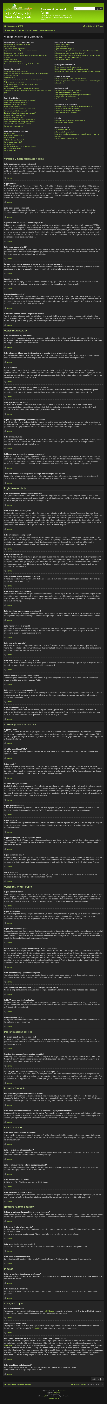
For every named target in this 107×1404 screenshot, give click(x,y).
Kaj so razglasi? (9, 144)
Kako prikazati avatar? (11, 86)
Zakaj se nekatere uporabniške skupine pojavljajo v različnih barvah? (78, 55)
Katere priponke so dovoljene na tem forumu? (70, 120)
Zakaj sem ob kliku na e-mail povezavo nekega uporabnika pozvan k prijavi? (27, 92)
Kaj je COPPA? (9, 46)
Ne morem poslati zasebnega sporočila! (68, 67)
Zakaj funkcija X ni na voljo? (64, 132)
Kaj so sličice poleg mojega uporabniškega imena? (21, 84)
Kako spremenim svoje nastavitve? (16, 71)
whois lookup (9, 1345)
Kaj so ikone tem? (10, 151)
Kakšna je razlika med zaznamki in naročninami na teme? (74, 106)
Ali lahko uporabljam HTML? (13, 135)
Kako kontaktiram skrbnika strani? (66, 138)
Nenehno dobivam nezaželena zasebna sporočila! (72, 69)
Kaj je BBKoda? (9, 133)
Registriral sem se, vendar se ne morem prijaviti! (20, 51)
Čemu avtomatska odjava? (13, 61)
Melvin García (62, 1391)
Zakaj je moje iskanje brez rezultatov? (67, 92)
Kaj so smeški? (9, 137)
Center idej (36, 1328)
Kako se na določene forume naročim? (68, 110)
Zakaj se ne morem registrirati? (14, 49)
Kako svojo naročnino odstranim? (66, 113)
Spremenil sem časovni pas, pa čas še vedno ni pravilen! (23, 80)
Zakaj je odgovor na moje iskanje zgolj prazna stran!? (73, 95)
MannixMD (57, 1392)
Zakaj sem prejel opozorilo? (13, 117)
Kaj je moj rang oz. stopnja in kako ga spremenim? (21, 88)
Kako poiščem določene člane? (65, 97)
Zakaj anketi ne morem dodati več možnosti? (19, 109)
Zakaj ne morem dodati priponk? (15, 115)
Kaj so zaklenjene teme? (12, 148)
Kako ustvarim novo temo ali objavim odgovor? (20, 100)
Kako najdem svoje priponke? (65, 122)
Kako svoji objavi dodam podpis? (15, 104)
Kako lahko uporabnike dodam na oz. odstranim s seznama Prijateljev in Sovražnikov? (78, 82)
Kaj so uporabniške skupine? (64, 49)
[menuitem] (20, 26)
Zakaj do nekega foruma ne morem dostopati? (20, 113)
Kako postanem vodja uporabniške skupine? (70, 53)
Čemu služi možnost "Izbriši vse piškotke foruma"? (21, 64)
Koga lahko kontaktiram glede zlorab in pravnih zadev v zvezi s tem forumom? (77, 135)
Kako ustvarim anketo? (12, 106)
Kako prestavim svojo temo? (13, 126)
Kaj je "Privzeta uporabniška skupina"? (68, 57)
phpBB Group (48, 1311)
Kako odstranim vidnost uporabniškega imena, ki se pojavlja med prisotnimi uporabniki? (26, 74)
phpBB (45, 1396)
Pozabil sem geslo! (10, 59)
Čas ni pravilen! (9, 78)
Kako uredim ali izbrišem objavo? (15, 102)
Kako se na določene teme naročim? (67, 108)
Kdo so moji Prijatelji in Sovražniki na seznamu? (71, 78)
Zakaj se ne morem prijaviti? (13, 53)
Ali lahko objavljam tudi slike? (14, 140)
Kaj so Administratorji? (62, 44)
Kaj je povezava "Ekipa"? (63, 59)
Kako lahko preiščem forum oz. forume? (68, 90)
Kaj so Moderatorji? (61, 46)
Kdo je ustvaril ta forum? (63, 130)
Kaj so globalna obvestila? (13, 142)
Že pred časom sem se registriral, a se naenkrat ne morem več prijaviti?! (25, 56)
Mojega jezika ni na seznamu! (14, 82)
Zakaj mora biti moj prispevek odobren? (17, 124)
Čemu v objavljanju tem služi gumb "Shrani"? (19, 122)
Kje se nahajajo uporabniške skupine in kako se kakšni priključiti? (77, 51)
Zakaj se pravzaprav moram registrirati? (17, 44)
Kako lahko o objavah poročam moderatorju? (19, 119)
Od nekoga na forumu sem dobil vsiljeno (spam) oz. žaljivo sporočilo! (78, 71)
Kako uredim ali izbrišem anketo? (15, 111)
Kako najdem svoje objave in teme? (67, 99)
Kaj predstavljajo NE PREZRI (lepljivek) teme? (20, 146)
